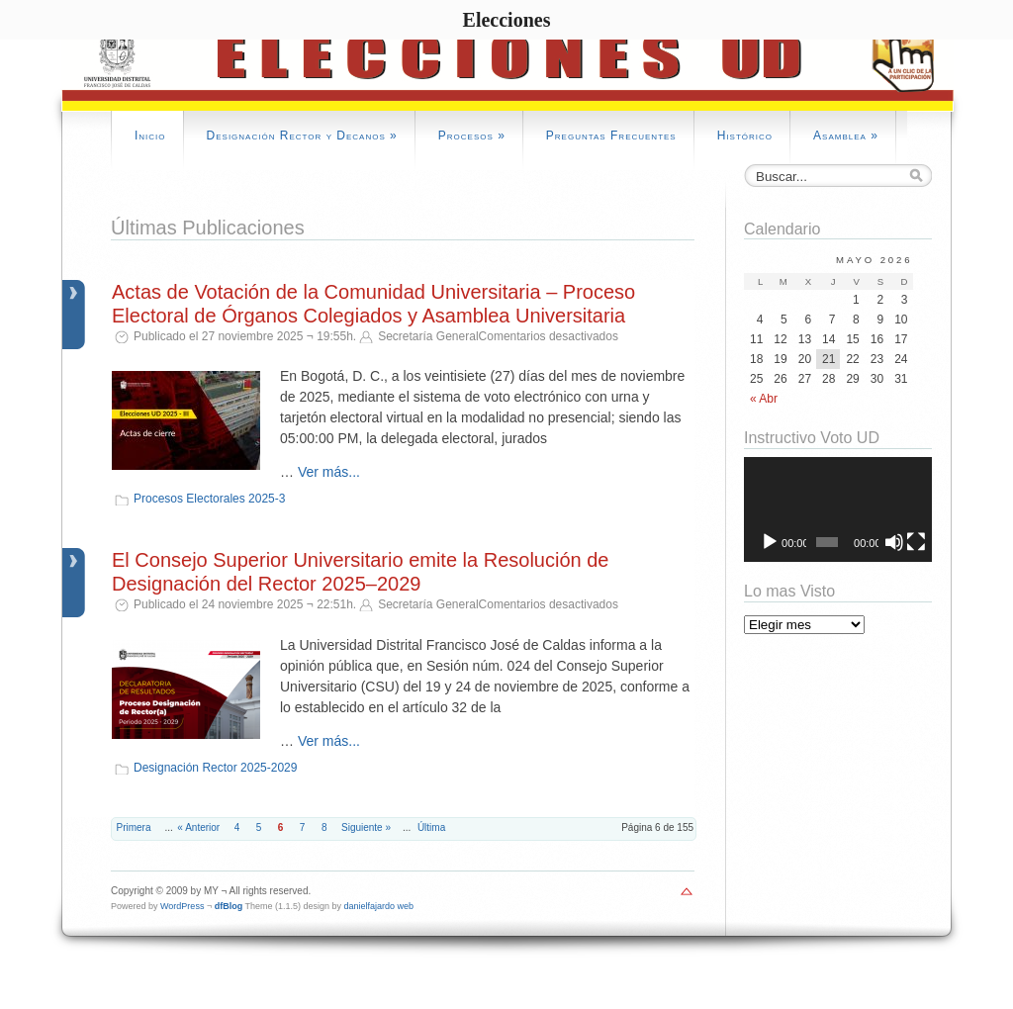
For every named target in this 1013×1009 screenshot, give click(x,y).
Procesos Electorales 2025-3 (209, 498)
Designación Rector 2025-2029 (215, 768)
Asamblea (845, 135)
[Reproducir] (770, 542)
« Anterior (198, 827)
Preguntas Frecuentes (611, 135)
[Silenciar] (894, 542)
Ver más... (329, 472)
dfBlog (229, 906)
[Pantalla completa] (916, 542)
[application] (838, 510)
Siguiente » (366, 827)
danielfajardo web (379, 906)
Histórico (745, 135)
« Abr (764, 399)
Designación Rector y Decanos (302, 135)
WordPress (182, 906)
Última (431, 827)
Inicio (150, 135)
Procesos (472, 135)
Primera (134, 827)
